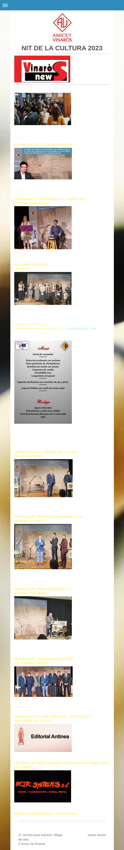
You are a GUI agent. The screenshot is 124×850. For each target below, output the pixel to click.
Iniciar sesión (97, 835)
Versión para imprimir (35, 835)
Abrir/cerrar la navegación (62, 5)
